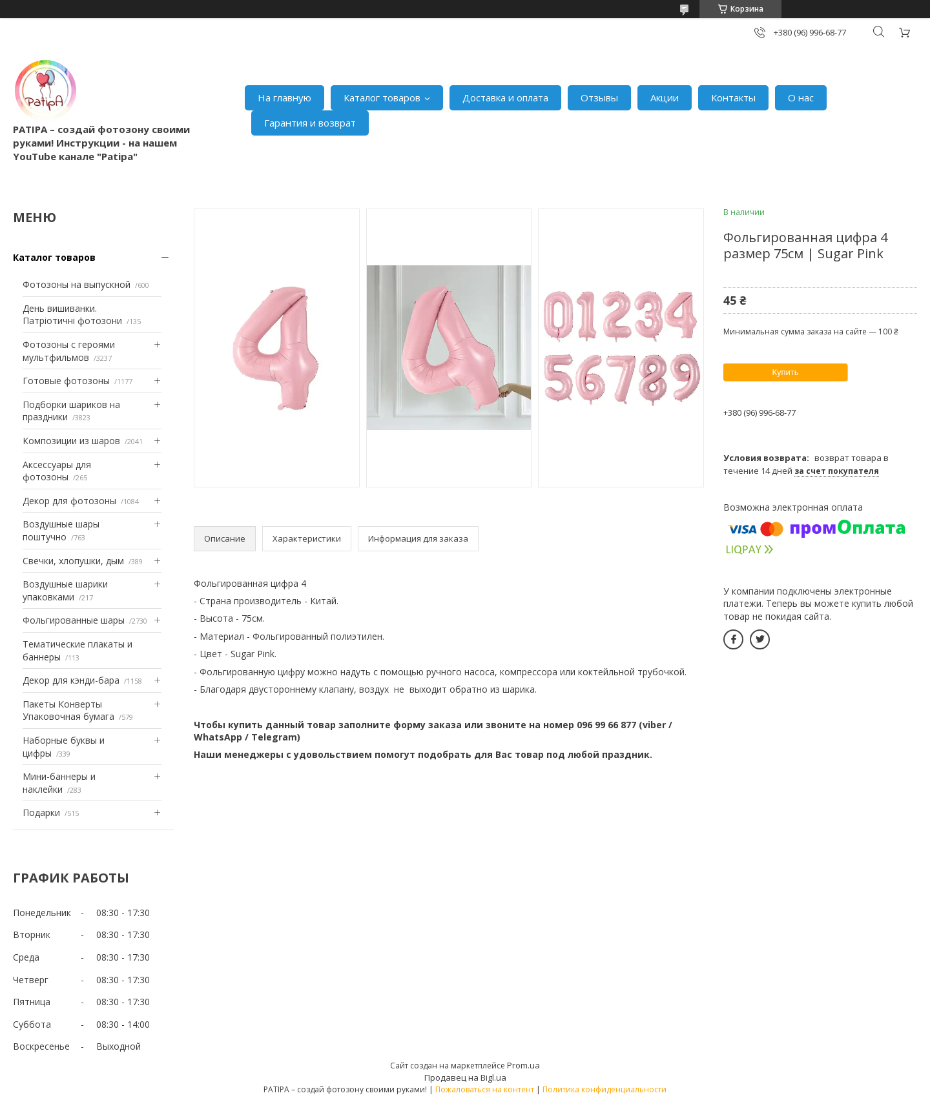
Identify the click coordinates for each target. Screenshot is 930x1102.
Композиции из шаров (71, 440)
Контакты (733, 97)
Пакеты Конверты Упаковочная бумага (68, 710)
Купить (785, 372)
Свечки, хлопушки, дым (73, 561)
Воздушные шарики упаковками (65, 590)
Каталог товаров (382, 97)
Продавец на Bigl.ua (465, 1077)
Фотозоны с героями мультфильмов (69, 350)
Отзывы (599, 97)
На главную (284, 97)
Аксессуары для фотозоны (57, 471)
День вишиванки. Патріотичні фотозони (72, 314)
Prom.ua (523, 1065)
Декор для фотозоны (69, 501)
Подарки (41, 812)
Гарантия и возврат (310, 122)
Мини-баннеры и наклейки (59, 782)
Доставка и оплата (505, 97)
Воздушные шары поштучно (61, 530)
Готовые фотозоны (66, 380)
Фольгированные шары (74, 620)
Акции (664, 97)
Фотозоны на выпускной (76, 284)
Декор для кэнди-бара (71, 680)
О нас (801, 97)
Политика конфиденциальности (604, 1089)
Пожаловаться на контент (484, 1089)
